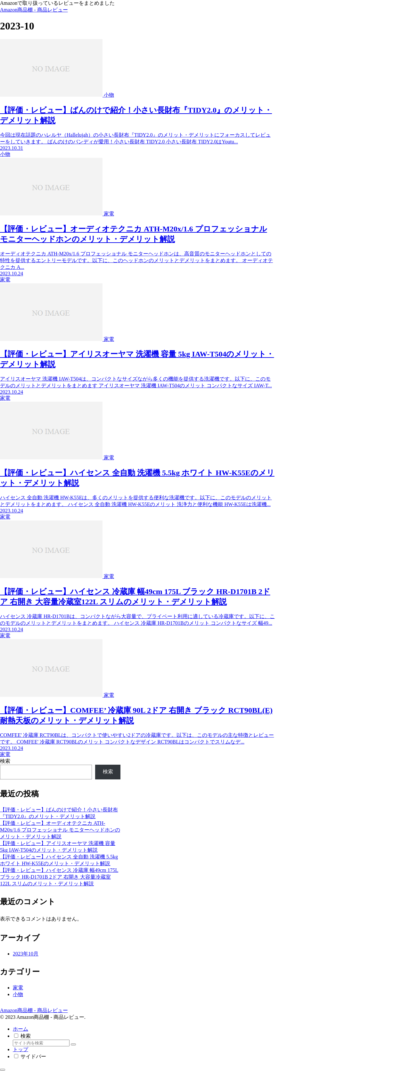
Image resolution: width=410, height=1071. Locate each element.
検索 (5, 761)
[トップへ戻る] (2, 1070)
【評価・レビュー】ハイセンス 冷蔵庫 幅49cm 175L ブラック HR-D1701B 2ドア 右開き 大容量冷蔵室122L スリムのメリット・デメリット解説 (59, 876)
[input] (41, 1043)
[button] (73, 1044)
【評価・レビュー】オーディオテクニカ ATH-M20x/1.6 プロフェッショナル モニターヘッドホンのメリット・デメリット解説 (60, 829)
